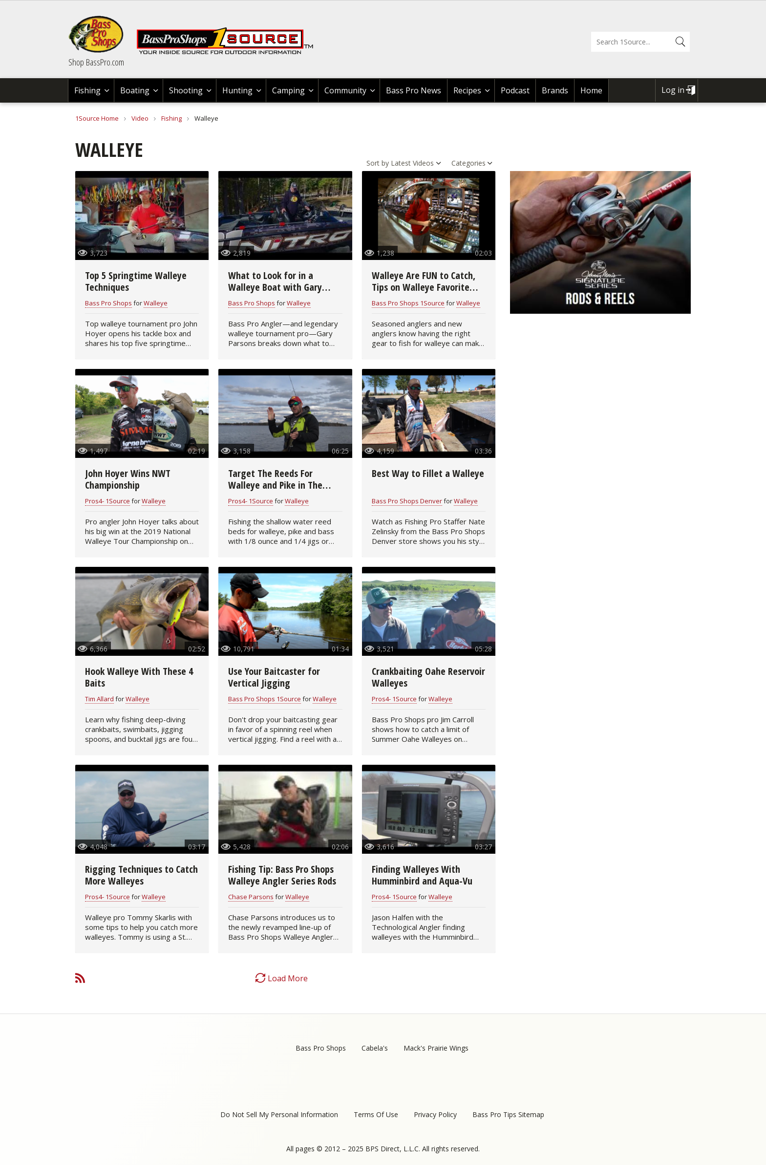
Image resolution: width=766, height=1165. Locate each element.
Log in (672, 90)
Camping (288, 90)
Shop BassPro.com (96, 62)
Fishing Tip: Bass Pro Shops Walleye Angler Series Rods (282, 875)
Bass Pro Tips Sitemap (508, 1114)
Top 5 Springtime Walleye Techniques (136, 281)
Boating (134, 90)
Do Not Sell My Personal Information (279, 1114)
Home (591, 90)
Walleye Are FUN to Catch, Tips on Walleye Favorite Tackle (423, 287)
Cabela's (375, 1048)
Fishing (87, 90)
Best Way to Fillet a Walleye (428, 473)
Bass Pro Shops (108, 303)
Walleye (156, 303)
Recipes (467, 90)
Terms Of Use (376, 1114)
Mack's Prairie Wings (436, 1048)
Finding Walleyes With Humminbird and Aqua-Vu (422, 875)
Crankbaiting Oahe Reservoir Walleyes (428, 677)
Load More (288, 978)
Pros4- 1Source (107, 500)
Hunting (237, 90)
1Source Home (97, 118)
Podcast (515, 90)
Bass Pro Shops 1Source (408, 303)
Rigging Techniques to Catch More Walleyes (141, 875)
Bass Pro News (413, 90)
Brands (555, 90)
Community (345, 90)
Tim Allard (99, 698)
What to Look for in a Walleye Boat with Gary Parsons (275, 287)
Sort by (377, 163)
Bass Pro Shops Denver (407, 500)
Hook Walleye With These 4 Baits (139, 677)
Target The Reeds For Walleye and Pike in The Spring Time (275, 485)
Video (140, 118)
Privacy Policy (435, 1114)
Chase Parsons (251, 896)
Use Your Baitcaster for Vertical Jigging (274, 677)
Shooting (186, 90)
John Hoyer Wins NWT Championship (127, 479)
